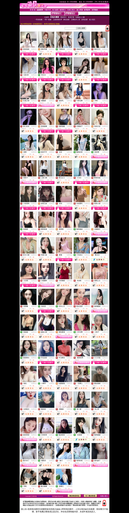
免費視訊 (34, 49)
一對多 (88, 358)
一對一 (106, 255)
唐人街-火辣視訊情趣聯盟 (44, 496)
